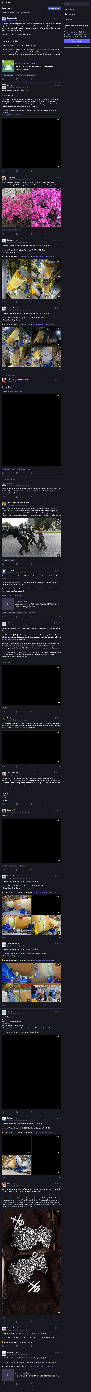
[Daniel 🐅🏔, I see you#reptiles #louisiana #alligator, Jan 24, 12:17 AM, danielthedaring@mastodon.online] (31, 840)
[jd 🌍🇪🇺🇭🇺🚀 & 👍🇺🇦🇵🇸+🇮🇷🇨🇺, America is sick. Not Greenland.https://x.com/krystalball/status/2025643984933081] (31, 424)
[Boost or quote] (17, 79)
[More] (60, 79)
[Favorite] (31, 79)
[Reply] (3, 79)
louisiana (7, 2)
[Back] (2, 2)
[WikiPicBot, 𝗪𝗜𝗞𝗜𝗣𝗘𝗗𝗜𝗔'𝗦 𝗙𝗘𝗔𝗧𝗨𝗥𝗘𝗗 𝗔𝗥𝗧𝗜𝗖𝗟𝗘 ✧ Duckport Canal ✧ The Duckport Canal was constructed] (31, 128)
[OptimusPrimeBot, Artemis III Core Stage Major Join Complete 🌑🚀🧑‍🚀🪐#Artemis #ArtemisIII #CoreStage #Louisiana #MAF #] (31, 907)
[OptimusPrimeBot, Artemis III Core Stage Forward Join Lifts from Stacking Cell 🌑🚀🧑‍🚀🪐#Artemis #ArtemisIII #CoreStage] (31, 271)
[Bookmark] (46, 79)
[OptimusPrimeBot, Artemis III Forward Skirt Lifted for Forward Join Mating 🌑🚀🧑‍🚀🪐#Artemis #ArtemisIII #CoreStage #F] (31, 1337)
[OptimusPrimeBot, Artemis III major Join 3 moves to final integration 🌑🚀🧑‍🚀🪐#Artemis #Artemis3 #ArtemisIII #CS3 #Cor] (31, 1148)
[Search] (76, 4)
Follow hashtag (54, 8)
